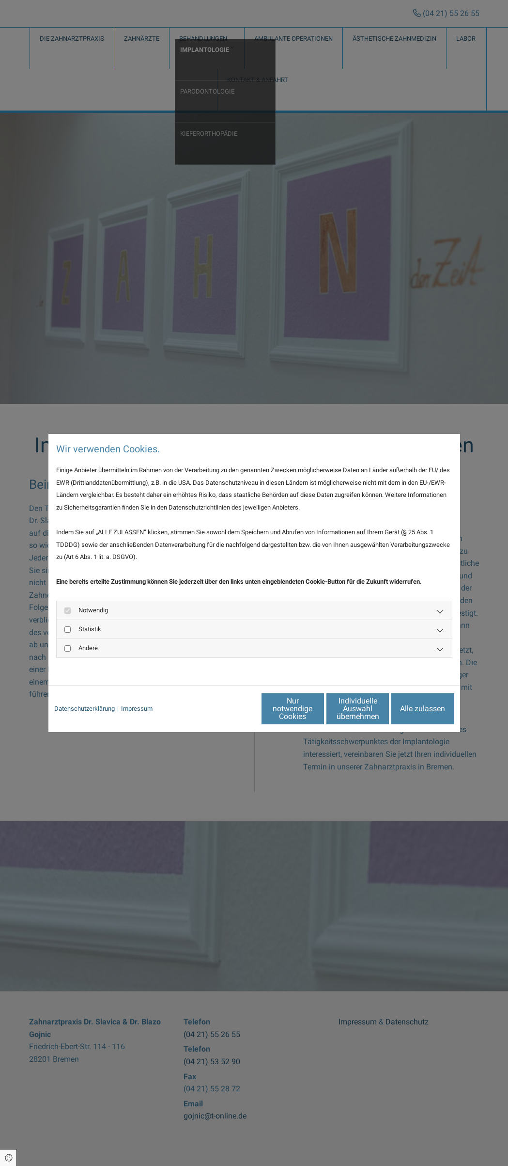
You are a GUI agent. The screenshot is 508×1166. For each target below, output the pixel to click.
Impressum (137, 708)
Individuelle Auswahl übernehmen (317, 708)
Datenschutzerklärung (84, 708)
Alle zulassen (409, 708)
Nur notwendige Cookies (225, 708)
